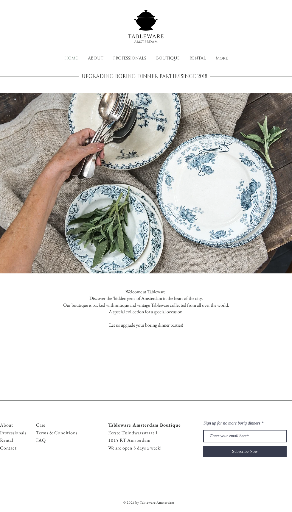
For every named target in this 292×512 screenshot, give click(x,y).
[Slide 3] (154, 264)
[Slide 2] (147, 264)
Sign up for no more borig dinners (232, 423)
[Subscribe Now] (245, 451)
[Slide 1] (139, 264)
